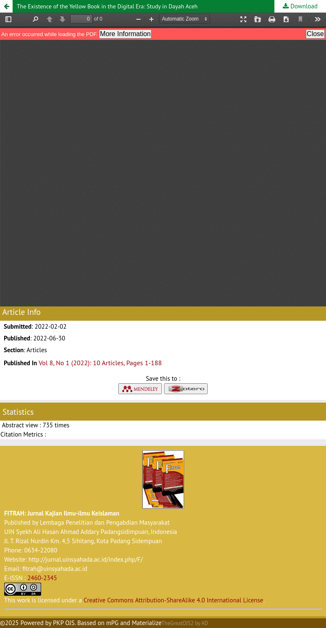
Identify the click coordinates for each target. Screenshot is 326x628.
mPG (112, 623)
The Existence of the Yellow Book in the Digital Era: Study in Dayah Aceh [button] (107, 6)
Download (303, 6)
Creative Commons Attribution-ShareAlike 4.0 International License (173, 600)
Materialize (147, 623)
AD (204, 623)
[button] (6, 6)
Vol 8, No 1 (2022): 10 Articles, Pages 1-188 (100, 362)
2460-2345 (42, 578)
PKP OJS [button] (64, 623)
